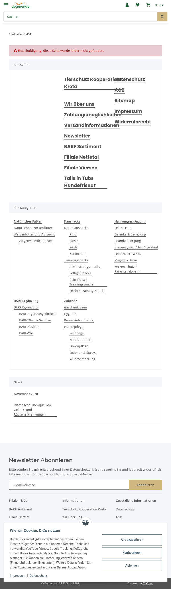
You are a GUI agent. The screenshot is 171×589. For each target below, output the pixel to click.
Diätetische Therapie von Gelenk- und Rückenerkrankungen (32, 409)
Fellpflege (76, 333)
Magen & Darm (125, 260)
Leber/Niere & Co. (127, 254)
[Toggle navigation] (6, 3)
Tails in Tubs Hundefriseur (80, 182)
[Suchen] (80, 16)
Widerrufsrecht (132, 122)
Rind (72, 234)
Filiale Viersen (81, 167)
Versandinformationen (91, 125)
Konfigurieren (130, 552)
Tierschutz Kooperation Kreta (92, 83)
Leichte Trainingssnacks (87, 291)
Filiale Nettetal (81, 157)
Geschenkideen (75, 307)
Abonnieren (145, 485)
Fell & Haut (122, 228)
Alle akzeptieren (131, 539)
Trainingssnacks (76, 260)
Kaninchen (77, 254)
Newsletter (77, 136)
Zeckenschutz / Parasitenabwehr (127, 268)
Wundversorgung (82, 359)
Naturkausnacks (76, 228)
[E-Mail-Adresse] (69, 485)
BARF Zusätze (29, 327)
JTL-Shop (147, 583)
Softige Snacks (80, 273)
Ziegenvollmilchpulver (35, 241)
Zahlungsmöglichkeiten (93, 114)
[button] (127, 4)
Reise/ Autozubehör (79, 320)
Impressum (128, 111)
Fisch (73, 247)
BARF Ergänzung (26, 307)
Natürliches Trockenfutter (33, 228)
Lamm (74, 241)
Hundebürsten (80, 339)
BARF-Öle (26, 333)
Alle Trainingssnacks (84, 266)
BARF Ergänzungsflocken (37, 314)
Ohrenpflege (78, 346)
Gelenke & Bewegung (130, 234)
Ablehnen (130, 565)
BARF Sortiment (82, 146)
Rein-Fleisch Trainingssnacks (81, 281)
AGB (119, 90)
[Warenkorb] (155, 4)
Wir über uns (79, 104)
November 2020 (26, 394)
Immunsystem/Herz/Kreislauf (136, 247)
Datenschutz (129, 79)
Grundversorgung (127, 241)
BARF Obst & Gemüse (35, 320)
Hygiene (70, 314)
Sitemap (124, 100)
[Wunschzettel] (137, 4)
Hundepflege (73, 327)
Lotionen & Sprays (82, 352)
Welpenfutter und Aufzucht (34, 234)
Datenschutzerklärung (86, 469)
